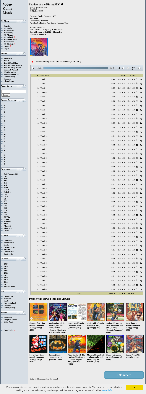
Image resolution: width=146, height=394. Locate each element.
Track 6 (43, 101)
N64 (5, 181)
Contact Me (8, 296)
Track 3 (43, 88)
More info (107, 390)
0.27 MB (131, 114)
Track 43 (44, 263)
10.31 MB (131, 127)
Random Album (10, 74)
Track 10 (44, 119)
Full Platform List (11, 174)
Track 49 (44, 289)
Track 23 (44, 175)
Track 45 (44, 272)
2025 (6, 266)
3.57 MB (121, 127)
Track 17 (44, 149)
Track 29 (44, 202)
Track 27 (44, 193)
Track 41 (44, 254)
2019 (6, 280)
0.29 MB (131, 119)
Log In (6, 49)
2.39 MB (131, 79)
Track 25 (44, 184)
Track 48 (44, 285)
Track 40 (44, 250)
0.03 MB (131, 145)
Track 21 (44, 167)
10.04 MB (131, 110)
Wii (5, 185)
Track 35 (44, 228)
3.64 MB (121, 101)
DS (5, 199)
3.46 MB (121, 123)
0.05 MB (131, 167)
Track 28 (44, 197)
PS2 (5, 206)
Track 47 (44, 280)
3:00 (113, 88)
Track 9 (43, 114)
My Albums (8, 35)
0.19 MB (131, 84)
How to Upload (10, 303)
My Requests (9, 42)
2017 (6, 284)
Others (6, 231)
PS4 (5, 210)
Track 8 (43, 110)
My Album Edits (10, 39)
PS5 (5, 212)
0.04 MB (131, 162)
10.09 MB (131, 88)
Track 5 (43, 97)
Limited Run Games (48, 23)
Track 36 (44, 232)
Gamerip (42, 34)
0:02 (113, 145)
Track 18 (44, 154)
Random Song (9, 77)
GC (5, 183)
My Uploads (9, 37)
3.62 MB (121, 92)
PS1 (5, 203)
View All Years (9, 287)
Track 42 (44, 259)
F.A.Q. (6, 301)
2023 (6, 271)
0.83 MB (121, 79)
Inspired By (8, 254)
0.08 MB (131, 184)
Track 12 (44, 127)
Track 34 (44, 224)
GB (5, 194)
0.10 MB (121, 114)
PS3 (5, 208)
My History (8, 33)
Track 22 (44, 171)
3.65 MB (121, 105)
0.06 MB (131, 206)
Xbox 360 (7, 226)
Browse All (8, 58)
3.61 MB (121, 88)
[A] (18, 74)
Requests (7, 79)
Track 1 (43, 79)
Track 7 (43, 105)
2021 (6, 275)
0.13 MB (131, 171)
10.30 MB (131, 97)
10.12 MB (131, 105)
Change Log (57, 32)
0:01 (113, 132)
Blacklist (7, 305)
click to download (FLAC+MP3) (68, 62)
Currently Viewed (11, 70)
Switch (6, 190)
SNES (6, 178)
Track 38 (44, 241)
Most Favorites (10, 72)
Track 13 (44, 132)
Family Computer (45, 16)
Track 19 (44, 158)
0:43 (113, 79)
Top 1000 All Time (11, 63)
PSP (5, 215)
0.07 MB (121, 84)
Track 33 (44, 219)
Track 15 (44, 140)
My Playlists (10, 44)
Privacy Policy (9, 308)
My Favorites (9, 30)
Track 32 (44, 215)
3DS (5, 201)
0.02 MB (131, 132)
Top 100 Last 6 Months (13, 65)
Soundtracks (9, 243)
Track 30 (44, 206)
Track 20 (44, 162)
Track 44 (44, 267)
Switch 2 (7, 192)
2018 (6, 282)
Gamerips (8, 240)
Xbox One (8, 228)
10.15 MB (131, 101)
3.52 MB (121, 97)
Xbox (6, 224)
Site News (7, 299)
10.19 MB (131, 92)
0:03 (113, 224)
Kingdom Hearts (10, 320)
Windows (7, 221)
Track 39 (44, 245)
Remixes (7, 249)
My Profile (8, 28)
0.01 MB (121, 132)
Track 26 (44, 189)
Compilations (9, 252)
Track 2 (43, 84)
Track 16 (44, 145)
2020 (6, 277)
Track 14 (44, 136)
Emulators (8, 317)
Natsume (44, 21)
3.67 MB (121, 110)
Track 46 (44, 276)
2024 (6, 268)
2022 (6, 273)
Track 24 (44, 180)
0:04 (113, 84)
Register (7, 26)
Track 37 (44, 237)
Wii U (6, 188)
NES (5, 176)
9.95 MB (131, 123)
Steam (6, 219)
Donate (8, 46)
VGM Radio (8, 322)
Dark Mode (9, 330)
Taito (66, 23)
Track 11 (44, 123)
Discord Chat (9, 81)
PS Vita (7, 217)
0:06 (113, 114)
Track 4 (43, 92)
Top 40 (6, 61)
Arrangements (9, 247)
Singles (6, 245)
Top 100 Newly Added (12, 68)
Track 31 (44, 210)
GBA (6, 197)
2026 (6, 264)
